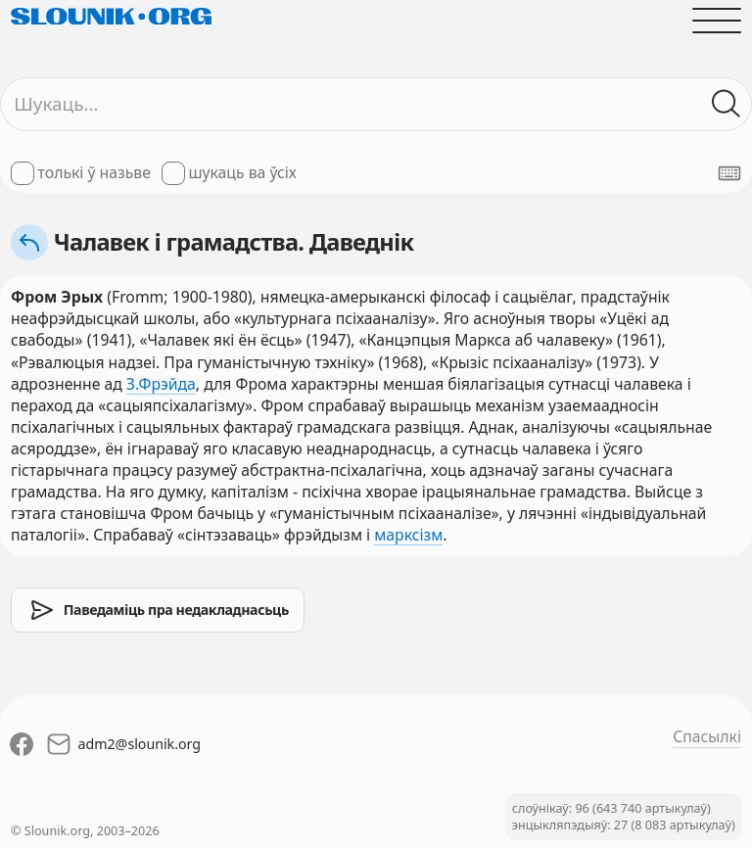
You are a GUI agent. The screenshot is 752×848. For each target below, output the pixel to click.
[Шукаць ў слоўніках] (726, 103)
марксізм (408, 534)
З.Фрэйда (161, 384)
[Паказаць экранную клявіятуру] (729, 173)
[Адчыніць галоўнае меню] (717, 20)
